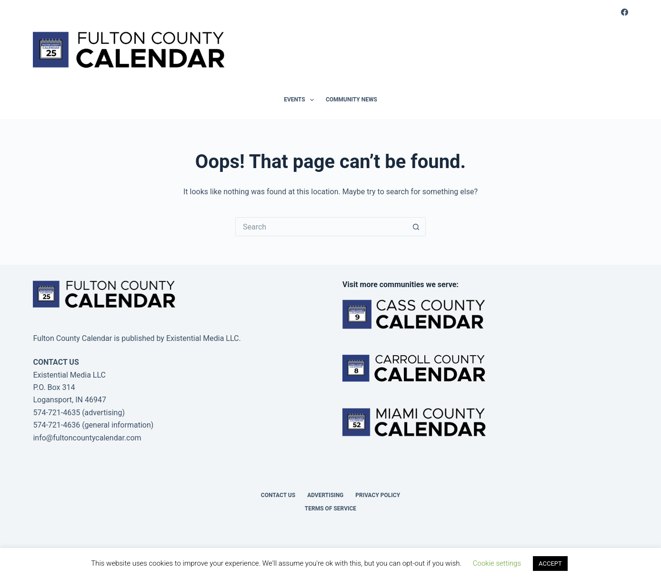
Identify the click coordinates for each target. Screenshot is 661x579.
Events (301, 100)
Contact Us (278, 495)
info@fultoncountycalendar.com (87, 437)
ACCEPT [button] (550, 563)
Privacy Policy (377, 495)
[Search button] (416, 226)
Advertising (325, 495)
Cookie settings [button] (497, 563)
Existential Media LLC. (203, 338)
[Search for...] (321, 226)
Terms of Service (330, 508)
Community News (351, 99)
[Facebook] (624, 12)
